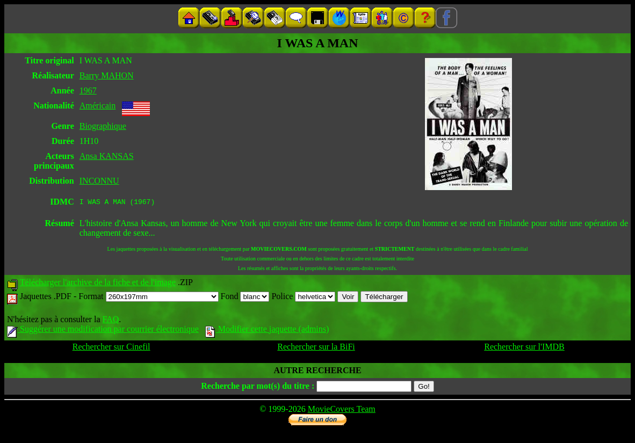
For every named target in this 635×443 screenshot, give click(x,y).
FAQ (110, 320)
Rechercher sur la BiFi (316, 348)
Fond (245, 297)
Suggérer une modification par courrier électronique (103, 330)
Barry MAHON (107, 75)
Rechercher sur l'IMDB (524, 348)
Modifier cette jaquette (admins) (267, 330)
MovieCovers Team (342, 410)
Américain (98, 105)
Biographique (103, 125)
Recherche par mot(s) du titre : (257, 387)
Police (303, 297)
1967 (88, 90)
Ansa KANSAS (107, 156)
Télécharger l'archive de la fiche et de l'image (98, 283)
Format (148, 297)
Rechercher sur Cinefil (111, 348)
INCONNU (99, 180)
